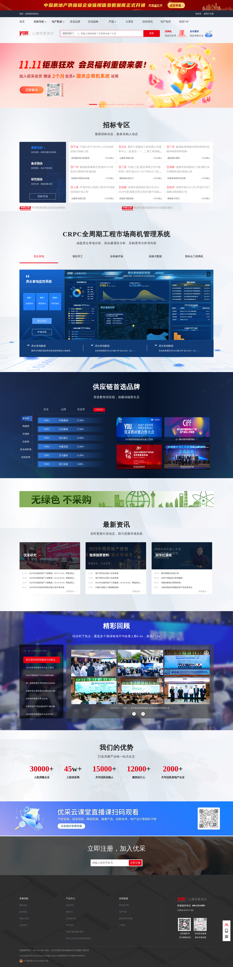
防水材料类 (26, 449)
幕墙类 (25, 418)
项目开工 (77, 256)
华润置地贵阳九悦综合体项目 (48, 208)
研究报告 (70, 925)
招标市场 (43, 196)
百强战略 (93, 21)
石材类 (25, 441)
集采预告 (23, 912)
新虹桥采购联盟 (126, 918)
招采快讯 (147, 21)
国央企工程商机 (194, 256)
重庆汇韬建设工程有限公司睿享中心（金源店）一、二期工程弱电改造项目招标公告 (140, 151)
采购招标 (23, 898)
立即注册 (135, 862)
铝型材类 (25, 457)
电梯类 (25, 426)
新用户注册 (209, 14)
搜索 (151, 33)
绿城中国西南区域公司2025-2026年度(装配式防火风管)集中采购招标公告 (140, 192)
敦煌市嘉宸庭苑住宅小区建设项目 (153, 208)
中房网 (122, 925)
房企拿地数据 (38, 346)
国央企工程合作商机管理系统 (78, 938)
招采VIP (184, 21)
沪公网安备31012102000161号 (35, 961)
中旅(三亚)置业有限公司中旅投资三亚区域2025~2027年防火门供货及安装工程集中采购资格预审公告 (139, 171)
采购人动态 (24, 918)
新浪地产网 (124, 905)
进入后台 (41, 321)
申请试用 (41, 332)
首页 (22, 21)
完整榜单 (99, 409)
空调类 (25, 434)
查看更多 (71, 591)
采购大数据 (155, 256)
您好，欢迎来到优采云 (29, 14)
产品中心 (70, 898)
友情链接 (123, 898)
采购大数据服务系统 (74, 932)
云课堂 (129, 21)
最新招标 (23, 905)
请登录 (198, 14)
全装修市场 (116, 256)
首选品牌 (75, 21)
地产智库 (166, 21)
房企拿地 (39, 256)
